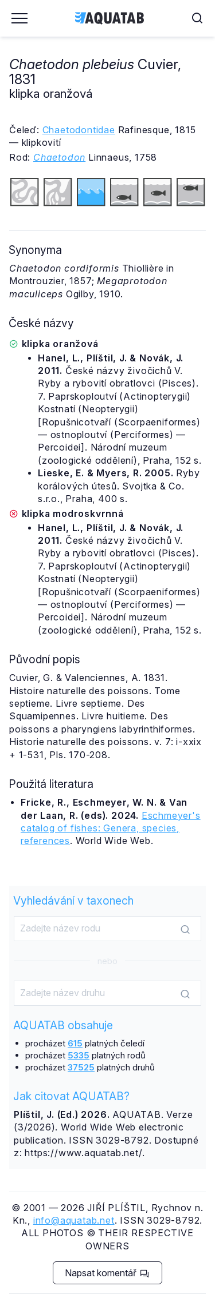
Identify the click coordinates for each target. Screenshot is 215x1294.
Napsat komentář (107, 1273)
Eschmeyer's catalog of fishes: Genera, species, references (111, 828)
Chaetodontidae (78, 130)
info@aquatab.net (74, 1220)
